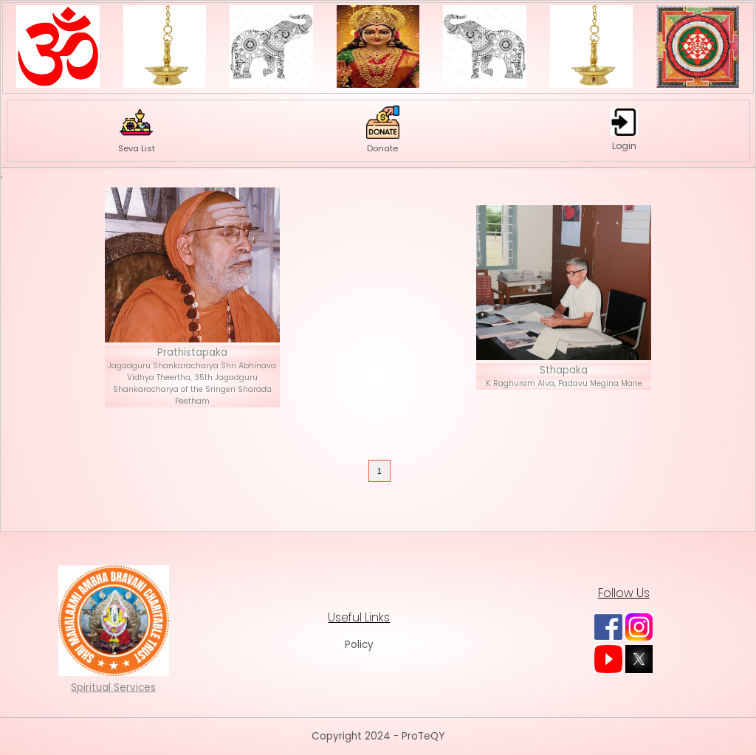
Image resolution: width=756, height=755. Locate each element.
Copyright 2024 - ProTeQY (378, 736)
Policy (359, 645)
